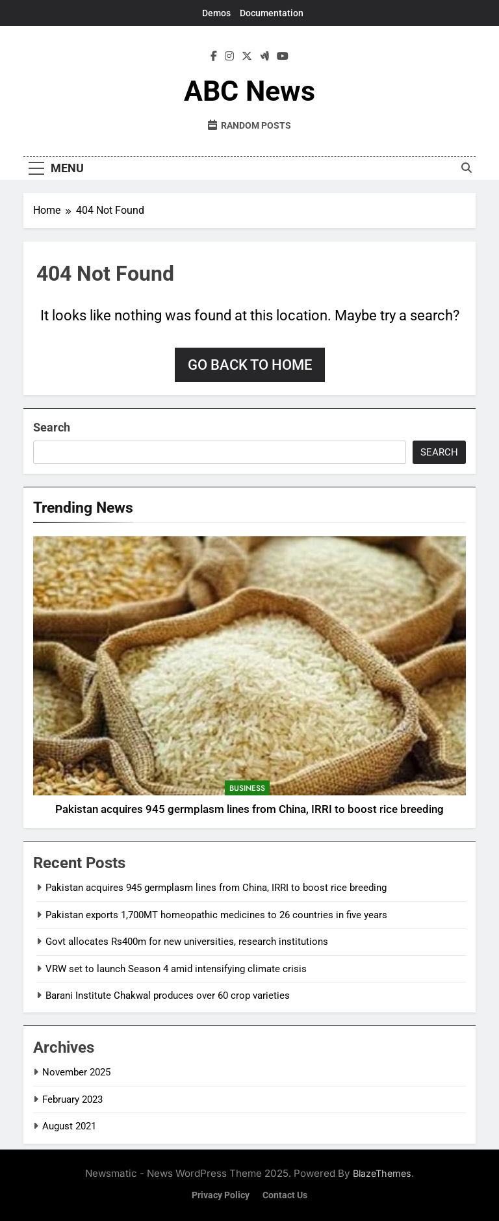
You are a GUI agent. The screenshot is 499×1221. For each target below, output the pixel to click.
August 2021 (69, 1126)
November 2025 (76, 1072)
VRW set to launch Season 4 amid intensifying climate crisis (176, 969)
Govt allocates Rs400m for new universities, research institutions (186, 941)
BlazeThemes (382, 1173)
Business (247, 788)
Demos (216, 13)
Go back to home (250, 365)
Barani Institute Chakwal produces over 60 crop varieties (167, 995)
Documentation (271, 13)
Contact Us (284, 1195)
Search (51, 427)
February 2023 (72, 1099)
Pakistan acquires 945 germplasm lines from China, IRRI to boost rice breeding (249, 809)
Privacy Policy (221, 1195)
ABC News (249, 91)
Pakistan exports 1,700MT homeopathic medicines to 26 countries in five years (216, 915)
